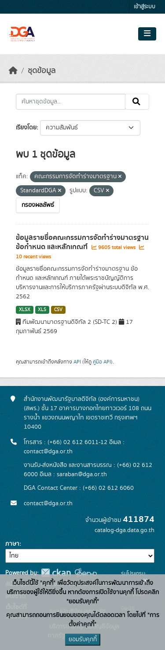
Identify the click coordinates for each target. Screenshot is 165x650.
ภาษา (12, 544)
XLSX (24, 309)
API (77, 362)
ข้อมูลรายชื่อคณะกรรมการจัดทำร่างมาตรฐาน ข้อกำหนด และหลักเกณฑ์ (82, 242)
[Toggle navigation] (147, 33)
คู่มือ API (102, 362)
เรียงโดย (26, 127)
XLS (42, 309)
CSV (58, 309)
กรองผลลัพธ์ (38, 205)
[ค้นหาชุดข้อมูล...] (70, 102)
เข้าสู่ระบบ (144, 7)
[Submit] (137, 102)
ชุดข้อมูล (41, 71)
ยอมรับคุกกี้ (83, 639)
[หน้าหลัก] (13, 71)
